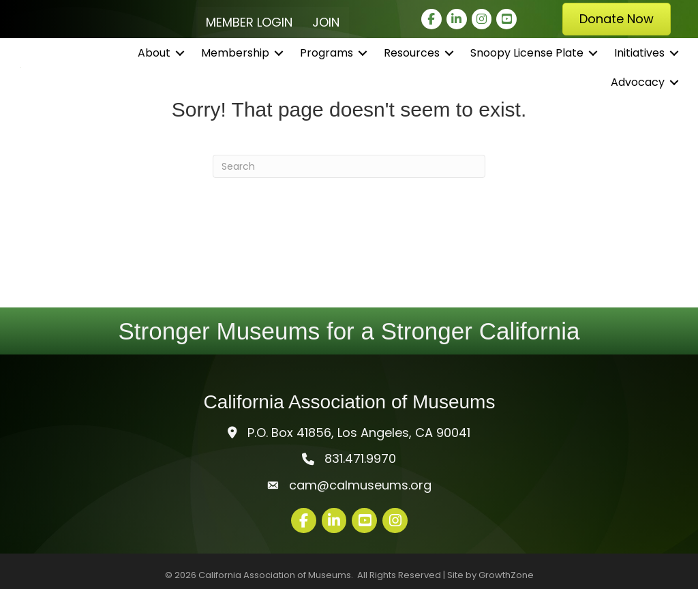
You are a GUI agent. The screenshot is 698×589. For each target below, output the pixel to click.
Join (325, 22)
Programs (326, 61)
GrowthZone (506, 575)
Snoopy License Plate (526, 61)
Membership (235, 61)
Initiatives (639, 61)
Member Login (249, 22)
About (154, 61)
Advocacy (638, 91)
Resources (412, 61)
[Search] (349, 166)
